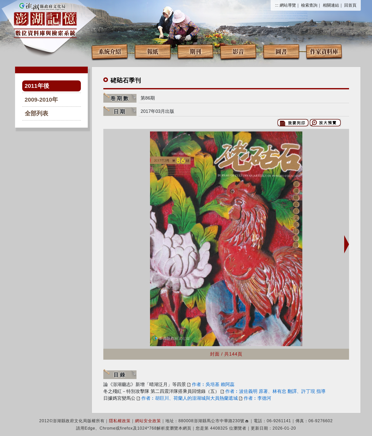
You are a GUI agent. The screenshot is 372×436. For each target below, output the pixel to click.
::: (276, 5)
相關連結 (331, 5)
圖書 (281, 51)
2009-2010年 (41, 99)
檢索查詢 (309, 5)
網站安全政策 (148, 421)
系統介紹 (109, 51)
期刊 (195, 51)
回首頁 (350, 5)
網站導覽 (288, 5)
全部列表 (36, 113)
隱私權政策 (120, 421)
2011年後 (37, 86)
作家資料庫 (324, 51)
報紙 (152, 51)
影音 (238, 51)
